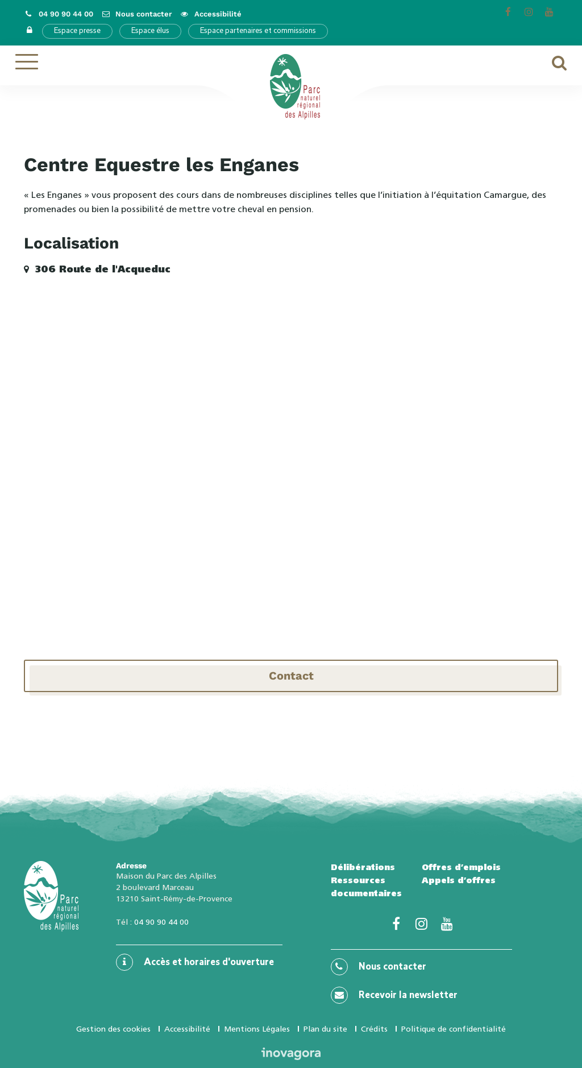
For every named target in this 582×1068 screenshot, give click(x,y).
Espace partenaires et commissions (258, 31)
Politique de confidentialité (453, 1028)
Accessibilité (187, 1028)
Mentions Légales (257, 1028)
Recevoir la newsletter (394, 995)
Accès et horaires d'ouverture (195, 962)
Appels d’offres (459, 880)
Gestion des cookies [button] (113, 1028)
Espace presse (77, 31)
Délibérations (363, 867)
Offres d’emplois (461, 867)
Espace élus (150, 31)
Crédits (374, 1028)
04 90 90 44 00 (161, 921)
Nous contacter (378, 966)
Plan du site (325, 1028)
